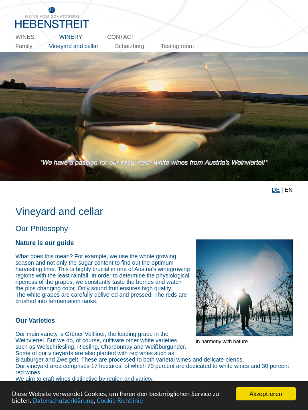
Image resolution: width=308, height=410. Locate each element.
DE (276, 190)
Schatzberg (129, 46)
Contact (120, 37)
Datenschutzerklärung (63, 401)
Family (23, 46)
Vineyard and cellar (73, 46)
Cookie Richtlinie (120, 401)
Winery (70, 37)
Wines (24, 37)
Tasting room (177, 46)
